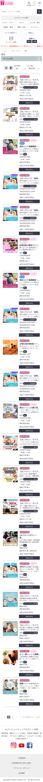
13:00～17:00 (25, 420)
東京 (25, 154)
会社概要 (21, 773)
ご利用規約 (22, 758)
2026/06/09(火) (25, 290)
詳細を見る (29, 102)
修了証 (22, 143)
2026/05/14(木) (25, 90)
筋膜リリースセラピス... (29, 683)
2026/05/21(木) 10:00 (27, 188)
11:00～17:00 (25, 357)
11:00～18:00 (25, 258)
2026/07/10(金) (25, 450)
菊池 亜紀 (26, 194)
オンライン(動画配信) (30, 186)
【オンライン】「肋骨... (29, 178)
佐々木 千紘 (27, 95)
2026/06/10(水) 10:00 (27, 223)
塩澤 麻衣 (26, 162)
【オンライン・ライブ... (29, 471)
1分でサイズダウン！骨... (28, 536)
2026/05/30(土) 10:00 (27, 191)
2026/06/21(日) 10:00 (27, 386)
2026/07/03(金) (25, 418)
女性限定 (33, 140)
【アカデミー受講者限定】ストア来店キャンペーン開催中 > (21, 46)
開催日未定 (23, 548)
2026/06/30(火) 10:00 (27, 389)
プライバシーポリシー (22, 768)
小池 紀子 (26, 638)
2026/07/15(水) (25, 513)
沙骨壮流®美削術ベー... (29, 344)
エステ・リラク (24, 76)
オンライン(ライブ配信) (30, 87)
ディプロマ (23, 242)
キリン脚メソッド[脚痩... (29, 654)
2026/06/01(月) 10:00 (27, 220)
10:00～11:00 (25, 452)
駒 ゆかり (26, 261)
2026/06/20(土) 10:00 (27, 325)
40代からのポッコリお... (29, 567)
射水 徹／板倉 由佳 (30, 551)
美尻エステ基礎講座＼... (29, 146)
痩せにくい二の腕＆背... (29, 407)
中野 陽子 (26, 359)
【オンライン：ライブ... (29, 80)
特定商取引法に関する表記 (21, 763)
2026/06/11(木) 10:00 (27, 322)
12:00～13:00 (25, 484)
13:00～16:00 (25, 159)
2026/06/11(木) (25, 354)
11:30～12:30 (25, 93)
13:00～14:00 (25, 124)
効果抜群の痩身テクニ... (29, 245)
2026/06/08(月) (25, 255)
